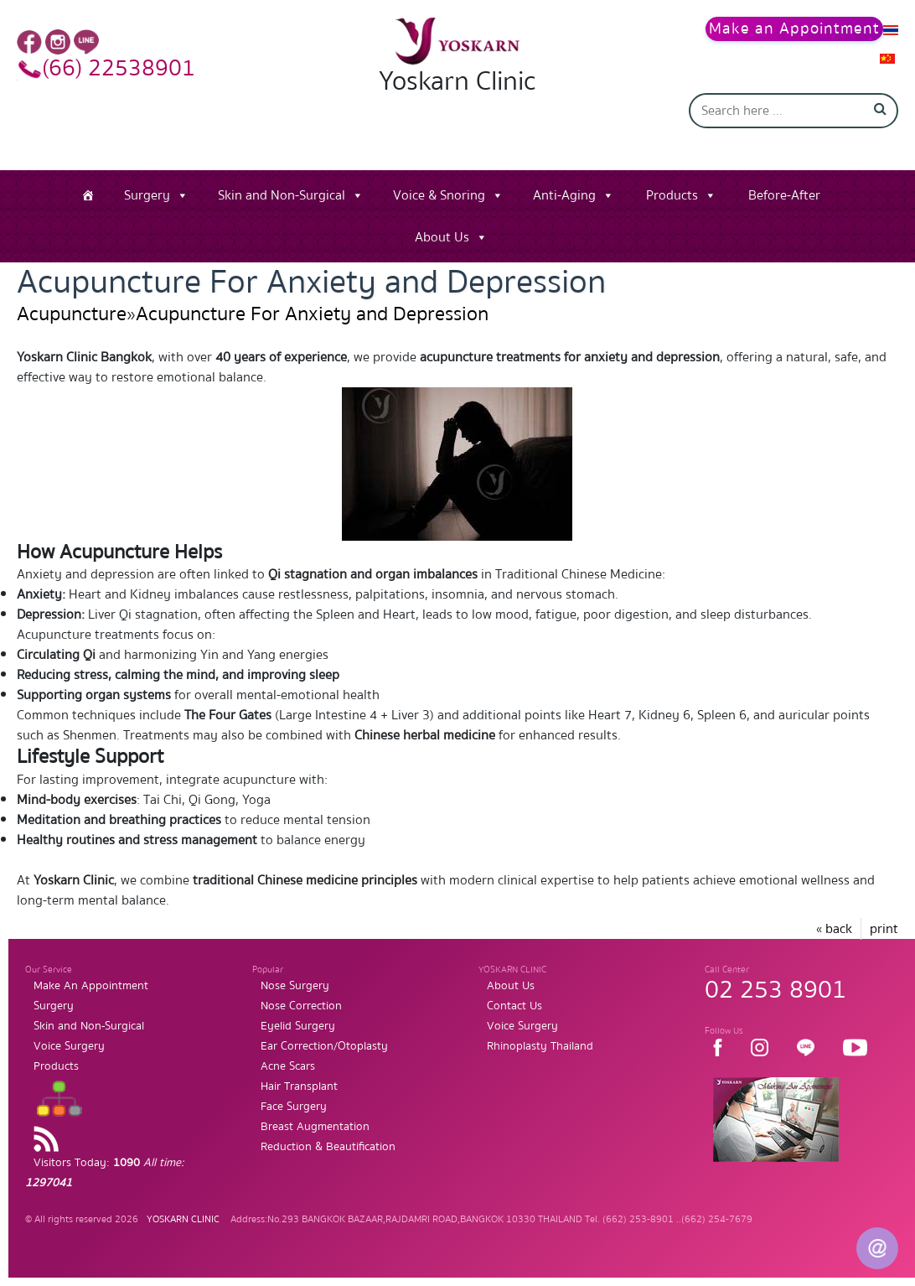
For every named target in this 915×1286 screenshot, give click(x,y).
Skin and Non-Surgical (281, 195)
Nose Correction (301, 1006)
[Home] (88, 195)
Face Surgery (294, 1106)
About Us (442, 237)
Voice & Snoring (439, 195)
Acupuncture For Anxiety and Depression (312, 313)
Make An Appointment (91, 986)
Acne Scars (288, 1066)
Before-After (784, 195)
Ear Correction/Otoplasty (324, 1046)
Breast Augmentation (315, 1126)
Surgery (147, 195)
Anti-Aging (564, 195)
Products (672, 195)
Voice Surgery (69, 1046)
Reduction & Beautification (328, 1147)
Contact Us (514, 1006)
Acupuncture (72, 313)
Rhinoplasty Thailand (540, 1046)
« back (834, 929)
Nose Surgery (295, 986)
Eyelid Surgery (298, 1026)
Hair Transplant (299, 1086)
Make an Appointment (794, 29)
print (884, 929)
